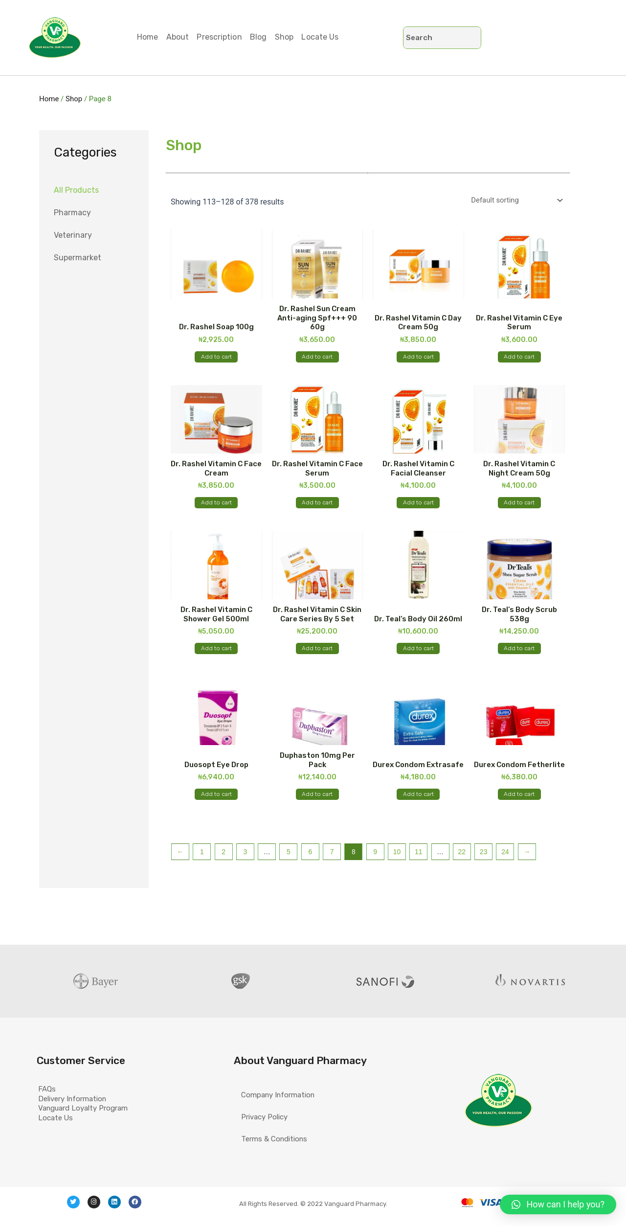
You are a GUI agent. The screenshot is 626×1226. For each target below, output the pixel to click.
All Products (76, 190)
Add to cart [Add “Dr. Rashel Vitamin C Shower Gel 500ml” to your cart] (216, 669)
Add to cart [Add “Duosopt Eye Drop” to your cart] (216, 822)
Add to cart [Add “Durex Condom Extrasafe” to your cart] (418, 822)
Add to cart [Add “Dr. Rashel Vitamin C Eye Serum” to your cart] (519, 362)
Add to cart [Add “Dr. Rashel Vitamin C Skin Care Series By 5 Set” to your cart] (317, 669)
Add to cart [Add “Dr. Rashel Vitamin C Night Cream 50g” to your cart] (519, 515)
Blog (269, 37)
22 (462, 884)
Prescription (227, 37)
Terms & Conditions (277, 1116)
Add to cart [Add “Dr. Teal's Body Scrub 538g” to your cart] (519, 669)
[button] (558, 1204)
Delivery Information (82, 1093)
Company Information (281, 1071)
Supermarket (77, 257)
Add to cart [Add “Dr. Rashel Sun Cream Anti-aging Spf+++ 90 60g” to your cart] (317, 362)
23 (484, 884)
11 (419, 884)
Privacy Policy (266, 1093)
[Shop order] (511, 201)
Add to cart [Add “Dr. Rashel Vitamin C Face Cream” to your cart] (216, 515)
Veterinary (73, 235)
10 (397, 884)
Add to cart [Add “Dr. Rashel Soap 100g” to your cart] (216, 362)
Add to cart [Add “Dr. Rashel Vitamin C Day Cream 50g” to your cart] (418, 362)
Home (148, 37)
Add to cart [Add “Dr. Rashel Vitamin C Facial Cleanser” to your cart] (418, 515)
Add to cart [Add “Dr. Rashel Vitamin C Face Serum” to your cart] (317, 515)
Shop (299, 37)
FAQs (53, 1071)
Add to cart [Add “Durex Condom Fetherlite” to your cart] (519, 822)
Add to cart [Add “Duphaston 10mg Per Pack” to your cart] (317, 822)
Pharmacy (72, 212)
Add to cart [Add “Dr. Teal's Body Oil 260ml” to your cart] (418, 669)
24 (505, 884)
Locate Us (338, 37)
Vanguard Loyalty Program (93, 1116)
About (182, 37)
